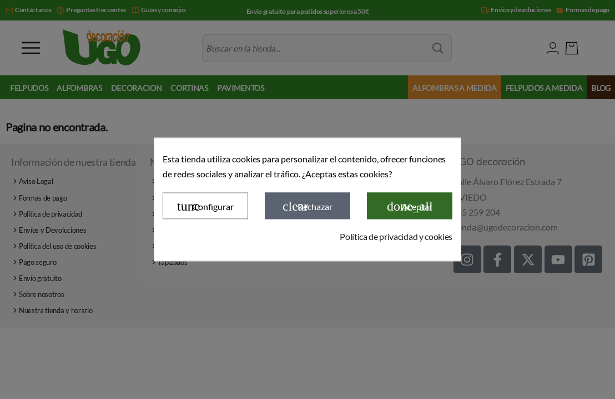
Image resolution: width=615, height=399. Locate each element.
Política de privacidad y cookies (396, 236)
